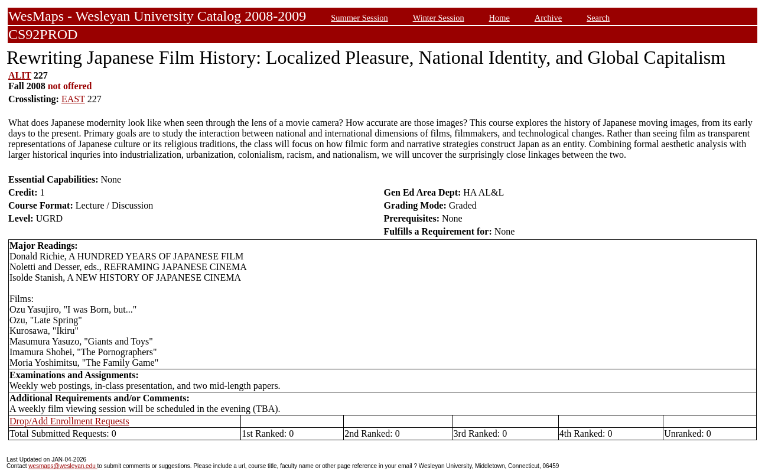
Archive (548, 17)
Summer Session (359, 17)
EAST (73, 99)
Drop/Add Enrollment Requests (69, 421)
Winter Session (438, 17)
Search (598, 17)
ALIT (19, 75)
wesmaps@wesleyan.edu (62, 466)
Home (499, 17)
